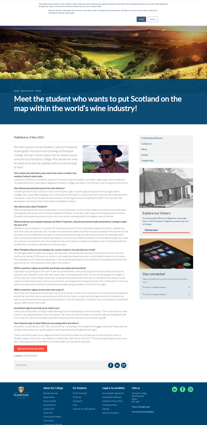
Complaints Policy (109, 405)
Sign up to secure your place (30, 348)
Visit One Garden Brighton (143, 412)
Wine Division (30, 355)
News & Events (49, 401)
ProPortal (77, 397)
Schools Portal (49, 405)
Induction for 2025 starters (84, 409)
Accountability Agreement (113, 393)
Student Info (48, 409)
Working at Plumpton (52, 417)
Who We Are (48, 421)
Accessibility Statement (111, 397)
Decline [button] (152, 19)
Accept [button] (141, 19)
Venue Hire (48, 413)
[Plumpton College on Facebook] (182, 389)
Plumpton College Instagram (154, 294)
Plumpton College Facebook (155, 287)
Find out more (151, 230)
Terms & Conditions (110, 413)
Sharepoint (77, 401)
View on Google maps (141, 407)
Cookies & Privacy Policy (112, 401)
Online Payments (80, 393)
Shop (75, 405)
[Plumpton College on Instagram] (190, 389)
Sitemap (105, 409)
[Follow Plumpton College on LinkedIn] (174, 389)
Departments (48, 397)
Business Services (50, 393)
